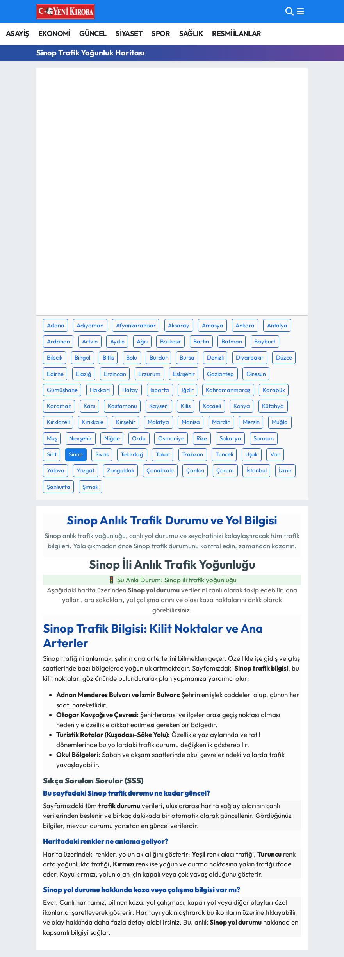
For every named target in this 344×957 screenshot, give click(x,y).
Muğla (280, 422)
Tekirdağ (132, 454)
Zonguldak (120, 470)
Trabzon (192, 454)
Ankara (245, 325)
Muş (52, 438)
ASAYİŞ (17, 33)
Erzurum (149, 373)
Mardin (221, 422)
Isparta (159, 390)
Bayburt (264, 341)
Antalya (277, 325)
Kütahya (273, 406)
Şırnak (90, 486)
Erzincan (115, 373)
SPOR (161, 33)
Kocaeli (212, 406)
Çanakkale (160, 470)
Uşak (251, 454)
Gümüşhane (62, 390)
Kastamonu (122, 406)
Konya (241, 406)
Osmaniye (171, 438)
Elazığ (83, 373)
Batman (231, 341)
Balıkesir (170, 341)
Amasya (212, 325)
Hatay (130, 390)
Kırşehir (125, 422)
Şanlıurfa (58, 486)
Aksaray (178, 325)
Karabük (274, 390)
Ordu (139, 438)
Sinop (76, 454)
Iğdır (188, 390)
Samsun (263, 438)
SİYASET (129, 33)
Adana (55, 325)
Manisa (191, 422)
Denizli (215, 357)
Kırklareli (58, 422)
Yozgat (85, 470)
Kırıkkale (92, 422)
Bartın (201, 341)
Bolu (131, 357)
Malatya (158, 422)
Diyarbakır (250, 357)
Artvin (90, 341)
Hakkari (100, 390)
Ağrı (142, 341)
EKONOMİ (54, 33)
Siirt (52, 454)
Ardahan (58, 341)
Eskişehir (184, 373)
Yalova (55, 470)
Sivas (102, 454)
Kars (89, 406)
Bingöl (82, 357)
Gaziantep (220, 373)
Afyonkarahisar (136, 325)
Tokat (163, 454)
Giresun (256, 373)
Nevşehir (80, 438)
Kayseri (158, 406)
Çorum (225, 470)
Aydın (117, 341)
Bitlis (108, 357)
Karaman (59, 406)
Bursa (187, 357)
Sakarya (230, 438)
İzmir (285, 470)
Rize (201, 438)
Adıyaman (90, 325)
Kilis (186, 406)
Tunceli (224, 454)
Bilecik (54, 357)
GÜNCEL (92, 33)
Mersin (251, 422)
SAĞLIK (191, 33)
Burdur (159, 357)
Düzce (284, 357)
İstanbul (256, 470)
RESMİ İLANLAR (236, 33)
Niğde (112, 438)
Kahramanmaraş (228, 390)
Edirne (55, 373)
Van (275, 454)
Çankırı (195, 470)
